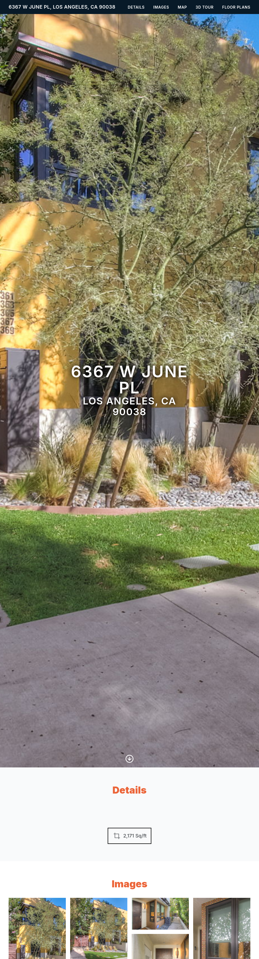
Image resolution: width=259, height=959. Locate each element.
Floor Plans (236, 7)
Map (182, 7)
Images (161, 7)
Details (136, 7)
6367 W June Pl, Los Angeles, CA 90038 (62, 7)
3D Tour (204, 7)
